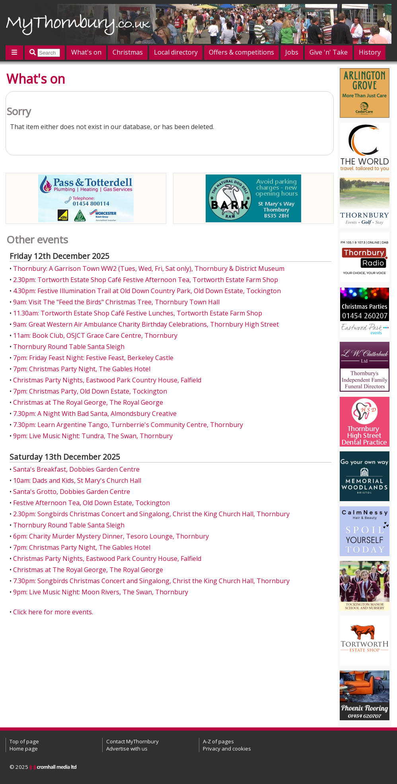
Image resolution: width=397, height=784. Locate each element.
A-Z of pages (218, 741)
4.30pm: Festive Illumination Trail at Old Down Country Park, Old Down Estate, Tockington (147, 290)
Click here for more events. (53, 612)
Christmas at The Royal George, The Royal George (88, 402)
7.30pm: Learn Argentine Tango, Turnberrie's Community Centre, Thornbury (128, 424)
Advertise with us (127, 748)
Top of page (24, 741)
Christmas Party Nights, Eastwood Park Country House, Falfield (107, 380)
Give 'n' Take (328, 52)
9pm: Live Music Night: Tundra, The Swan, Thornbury (93, 435)
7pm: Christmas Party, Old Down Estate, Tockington (90, 391)
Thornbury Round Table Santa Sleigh (69, 346)
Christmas (128, 52)
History (370, 52)
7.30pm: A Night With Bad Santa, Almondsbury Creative (95, 413)
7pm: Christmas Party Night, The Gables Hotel (81, 369)
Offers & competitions (241, 52)
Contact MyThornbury (132, 741)
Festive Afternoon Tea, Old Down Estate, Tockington (91, 502)
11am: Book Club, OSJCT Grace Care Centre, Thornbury (95, 335)
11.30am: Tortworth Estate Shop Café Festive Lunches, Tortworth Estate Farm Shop (137, 313)
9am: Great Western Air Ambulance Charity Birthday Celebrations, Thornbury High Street (146, 324)
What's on (86, 52)
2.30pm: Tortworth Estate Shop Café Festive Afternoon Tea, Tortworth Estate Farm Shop (145, 279)
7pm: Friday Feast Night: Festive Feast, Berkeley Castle (93, 357)
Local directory (176, 52)
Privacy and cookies (227, 748)
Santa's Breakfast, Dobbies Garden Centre (76, 469)
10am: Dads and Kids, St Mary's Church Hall (77, 480)
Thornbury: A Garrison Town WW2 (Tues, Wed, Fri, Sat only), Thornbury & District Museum (148, 268)
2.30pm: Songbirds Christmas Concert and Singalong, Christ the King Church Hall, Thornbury (151, 514)
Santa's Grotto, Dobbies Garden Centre (71, 491)
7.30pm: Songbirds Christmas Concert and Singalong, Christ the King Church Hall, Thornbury (151, 580)
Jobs (291, 52)
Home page (24, 748)
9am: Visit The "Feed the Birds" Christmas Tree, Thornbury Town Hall (116, 302)
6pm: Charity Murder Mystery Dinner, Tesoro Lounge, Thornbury (111, 536)
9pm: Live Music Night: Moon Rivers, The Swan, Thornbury (100, 592)
